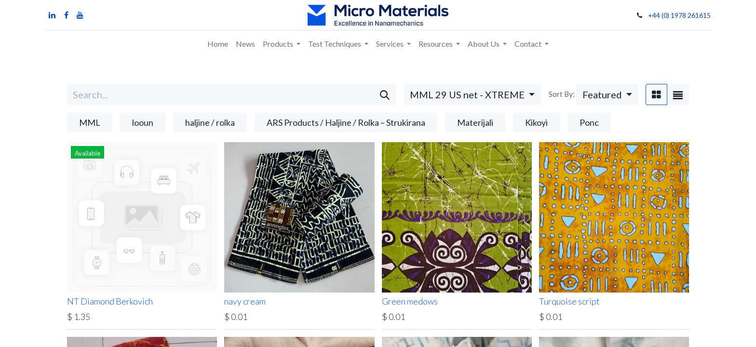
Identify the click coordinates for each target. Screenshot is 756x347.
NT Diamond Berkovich (110, 301)
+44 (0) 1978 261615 (679, 15)
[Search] (385, 94)
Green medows (410, 301)
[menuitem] (217, 43)
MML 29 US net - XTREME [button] (468, 94)
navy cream (245, 301)
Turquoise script (569, 301)
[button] (607, 94)
